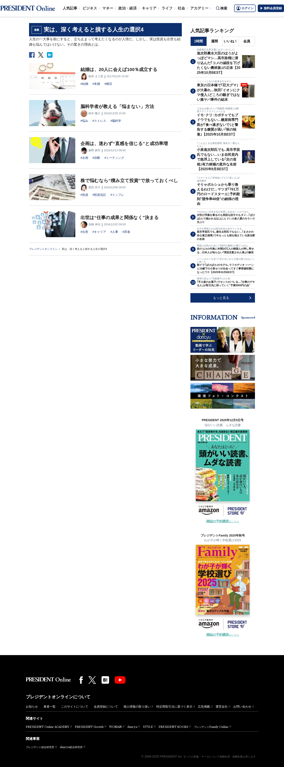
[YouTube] (120, 680)
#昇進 (126, 232)
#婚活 (108, 83)
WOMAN (115, 726)
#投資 (84, 194)
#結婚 (84, 83)
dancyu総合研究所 (71, 747)
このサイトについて (74, 706)
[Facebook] (81, 680)
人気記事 (70, 8)
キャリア (149, 8)
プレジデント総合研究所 (40, 747)
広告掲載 (204, 706)
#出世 (84, 232)
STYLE (148, 726)
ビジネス (89, 8)
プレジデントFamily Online (211, 726)
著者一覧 (49, 706)
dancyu (132, 726)
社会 (181, 8)
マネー (107, 8)
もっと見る (221, 298)
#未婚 (96, 83)
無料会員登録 (271, 8)
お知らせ (32, 706)
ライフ (167, 8)
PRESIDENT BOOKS (173, 726)
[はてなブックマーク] (105, 680)
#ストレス (99, 120)
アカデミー (199, 8)
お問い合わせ (242, 706)
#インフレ (117, 194)
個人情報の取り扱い (137, 706)
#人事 (114, 232)
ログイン (244, 8)
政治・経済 (127, 8)
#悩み (84, 120)
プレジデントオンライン (43, 249)
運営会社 (222, 706)
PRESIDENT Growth (89, 726)
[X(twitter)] (92, 680)
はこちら (222, 521)
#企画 (84, 157)
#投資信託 (99, 194)
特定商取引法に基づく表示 (174, 706)
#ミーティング (114, 157)
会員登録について (106, 706)
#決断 (96, 157)
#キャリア (99, 232)
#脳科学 (115, 120)
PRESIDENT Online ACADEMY (47, 726)
